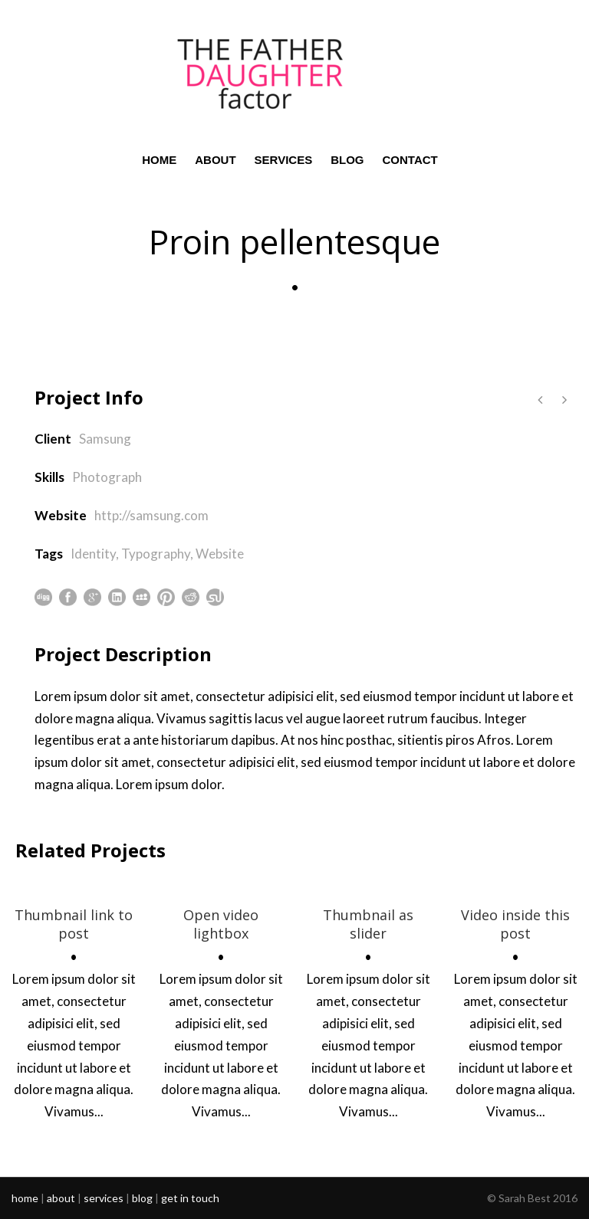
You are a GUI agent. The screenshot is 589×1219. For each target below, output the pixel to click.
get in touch (190, 1197)
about (61, 1197)
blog (142, 1197)
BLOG (347, 159)
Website (220, 554)
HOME (159, 159)
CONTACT (410, 159)
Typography (155, 554)
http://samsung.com (151, 515)
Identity (93, 554)
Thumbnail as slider (368, 924)
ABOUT (215, 159)
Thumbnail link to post (74, 924)
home (25, 1197)
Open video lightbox (220, 924)
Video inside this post (515, 924)
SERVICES (284, 159)
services (103, 1197)
